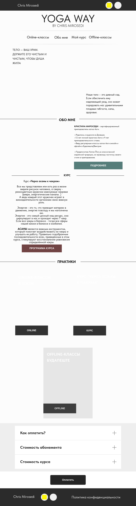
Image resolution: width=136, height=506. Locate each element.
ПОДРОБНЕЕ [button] (98, 165)
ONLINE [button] (31, 330)
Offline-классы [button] (100, 37)
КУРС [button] (89, 330)
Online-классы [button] (38, 37)
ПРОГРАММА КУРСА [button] (41, 248)
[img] (109, 5)
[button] (68, 383)
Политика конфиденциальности (96, 497)
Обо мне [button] (61, 37)
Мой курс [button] (79, 37)
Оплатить (68, 479)
